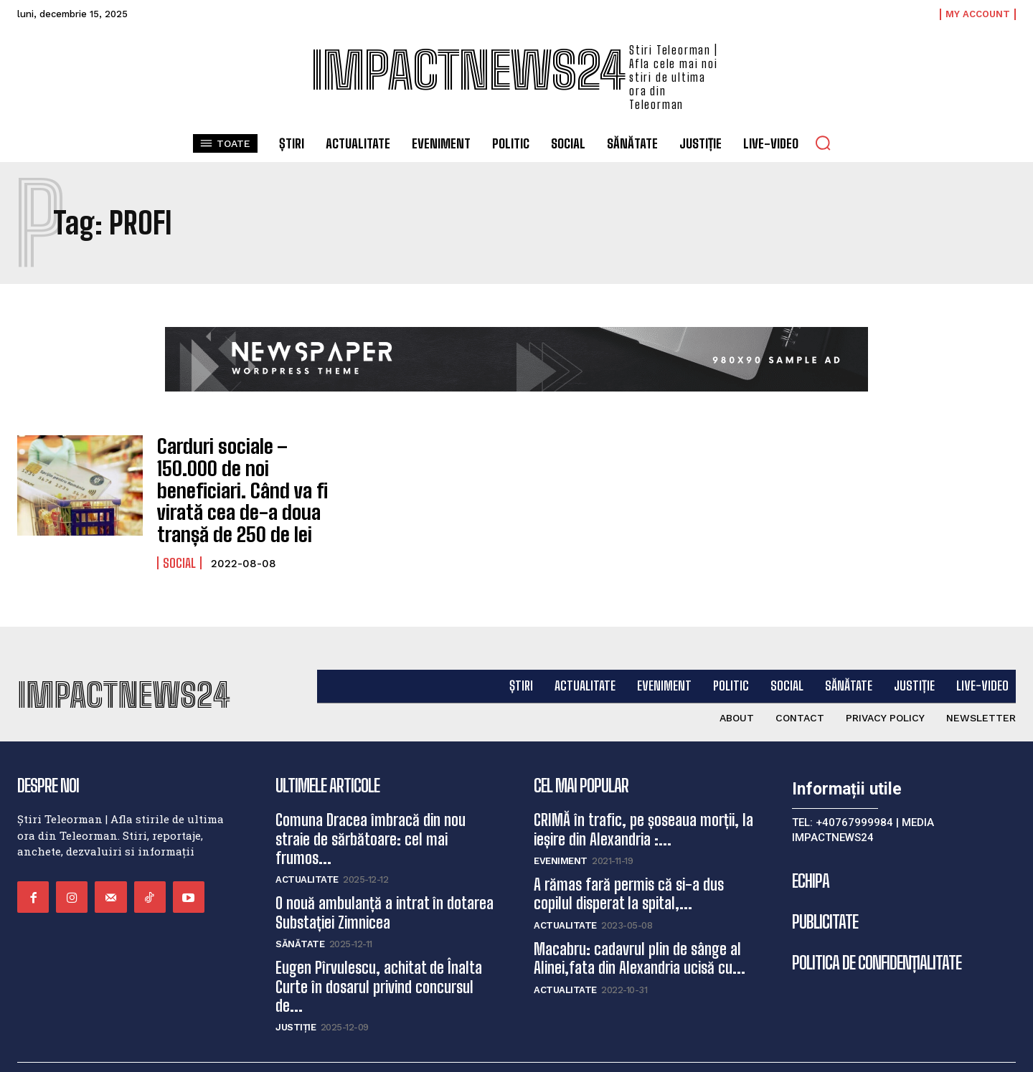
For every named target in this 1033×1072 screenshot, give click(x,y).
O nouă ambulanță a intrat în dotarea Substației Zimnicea (384, 880)
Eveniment (561, 828)
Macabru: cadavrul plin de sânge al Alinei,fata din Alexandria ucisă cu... (639, 925)
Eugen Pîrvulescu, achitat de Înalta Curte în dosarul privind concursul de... (378, 954)
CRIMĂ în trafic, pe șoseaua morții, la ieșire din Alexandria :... (643, 797)
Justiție (295, 995)
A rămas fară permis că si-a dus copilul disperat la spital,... (629, 862)
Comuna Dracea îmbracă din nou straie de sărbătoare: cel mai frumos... (370, 806)
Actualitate (307, 847)
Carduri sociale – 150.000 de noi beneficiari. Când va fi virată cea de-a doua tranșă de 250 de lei (242, 473)
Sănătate (299, 911)
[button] (823, 142)
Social (179, 528)
